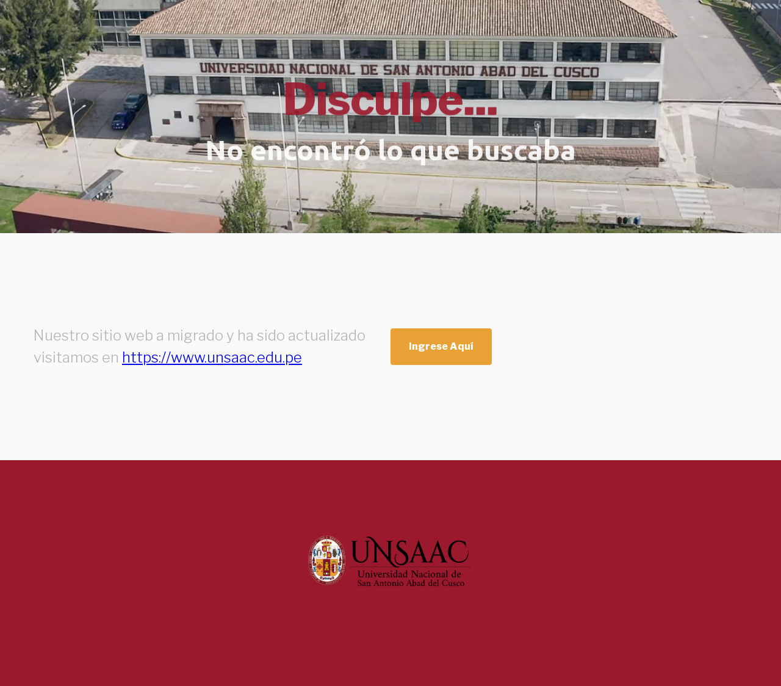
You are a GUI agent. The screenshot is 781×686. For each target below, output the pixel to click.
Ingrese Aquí (441, 346)
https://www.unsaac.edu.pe (212, 357)
